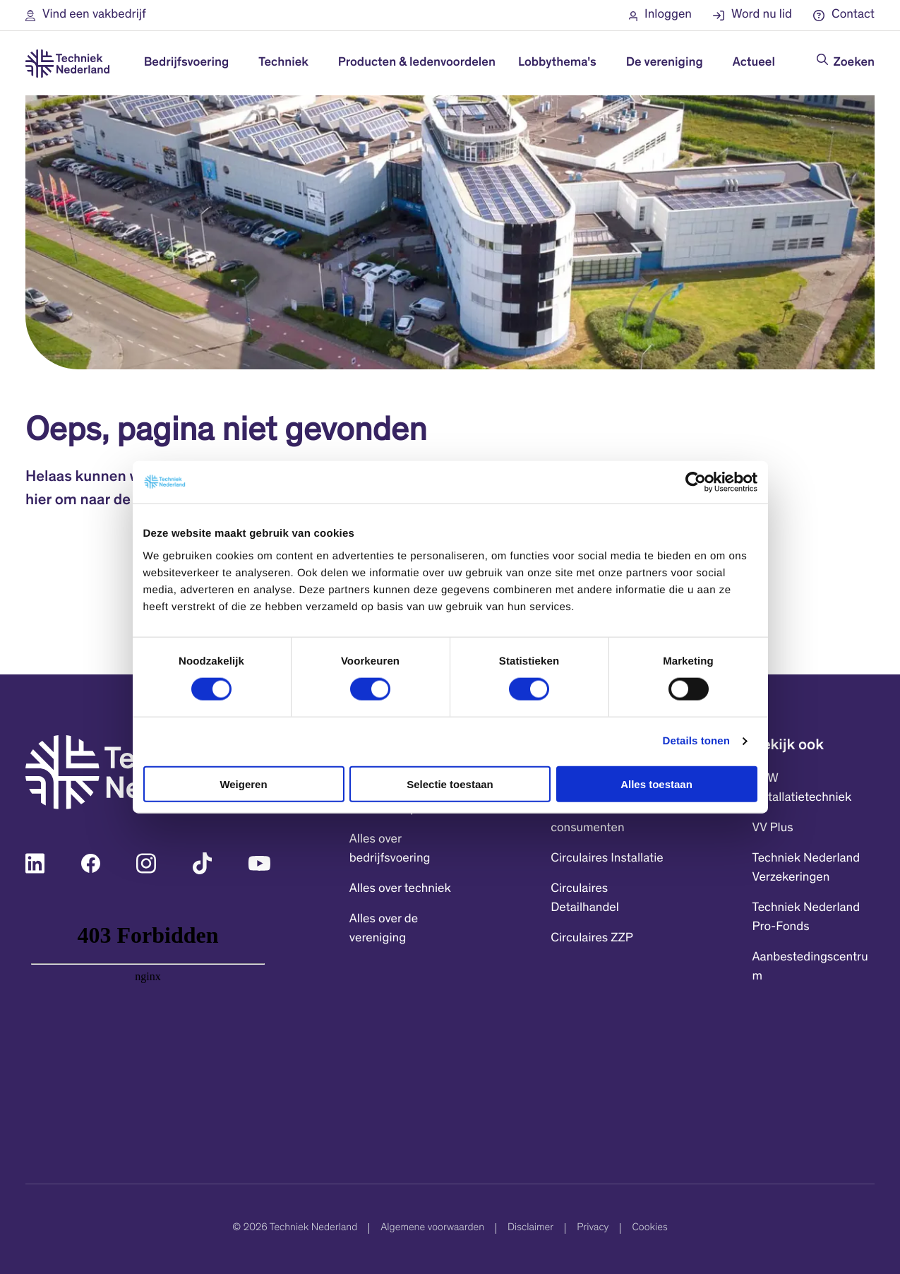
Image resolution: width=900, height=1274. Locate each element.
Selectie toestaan (450, 784)
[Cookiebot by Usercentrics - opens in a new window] (695, 482)
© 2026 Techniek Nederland (294, 1228)
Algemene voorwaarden (432, 1228)
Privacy (592, 1228)
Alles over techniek (400, 889)
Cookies (649, 1228)
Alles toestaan (656, 784)
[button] (85, 15)
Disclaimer (530, 1228)
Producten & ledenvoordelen (417, 62)
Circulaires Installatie (607, 858)
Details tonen (696, 741)
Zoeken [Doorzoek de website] (854, 62)
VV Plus (772, 828)
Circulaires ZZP (592, 938)
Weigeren (243, 784)
